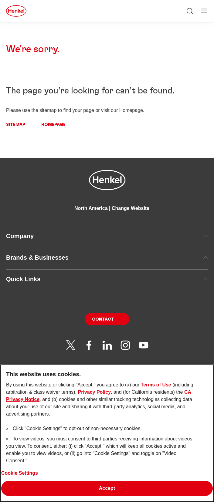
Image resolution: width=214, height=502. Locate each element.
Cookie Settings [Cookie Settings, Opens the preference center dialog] (19, 476)
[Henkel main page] (16, 11)
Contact (103, 319)
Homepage (53, 125)
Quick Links (107, 279)
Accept (107, 491)
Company (107, 236)
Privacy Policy (94, 395)
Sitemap (15, 125)
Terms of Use (156, 387)
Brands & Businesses (107, 257)
